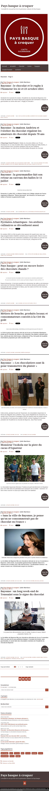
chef (5, 255)
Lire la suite (45, 108)
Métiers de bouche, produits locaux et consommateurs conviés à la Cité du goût (24, 316)
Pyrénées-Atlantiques (19, 254)
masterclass (42, 211)
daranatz (45, 116)
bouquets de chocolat (37, 164)
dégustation (37, 211)
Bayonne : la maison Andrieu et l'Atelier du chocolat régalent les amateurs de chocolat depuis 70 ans (22, 131)
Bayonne (12, 116)
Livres (29, 66)
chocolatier (45, 162)
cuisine (2, 255)
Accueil (4, 66)
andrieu (16, 164)
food (26, 211)
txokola (6, 117)
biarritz (12, 756)
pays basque (4, 753)
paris (11, 753)
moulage (18, 658)
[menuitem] (4, 66)
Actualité (13, 66)
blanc (30, 164)
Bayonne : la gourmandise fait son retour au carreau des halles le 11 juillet (21, 177)
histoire (42, 580)
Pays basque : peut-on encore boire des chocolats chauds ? (22, 267)
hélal (2, 658)
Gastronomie (17, 352)
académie (34, 434)
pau (38, 254)
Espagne (37, 66)
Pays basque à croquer (17, 6)
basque (22, 658)
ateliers (44, 254)
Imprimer (4, 92)
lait (27, 164)
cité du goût (30, 254)
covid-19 (35, 303)
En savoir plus (20, 789)
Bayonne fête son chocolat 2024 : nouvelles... (14, 736)
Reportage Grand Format (24, 162)
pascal (2, 117)
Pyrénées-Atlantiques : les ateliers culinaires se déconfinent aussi (22, 223)
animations (8, 658)
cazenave (38, 657)
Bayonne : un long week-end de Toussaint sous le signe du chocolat (22, 593)
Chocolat (21, 66)
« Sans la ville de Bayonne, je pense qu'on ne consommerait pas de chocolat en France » (22, 518)
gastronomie (31, 211)
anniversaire (21, 164)
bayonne (28, 116)
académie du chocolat (35, 116)
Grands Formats (7, 70)
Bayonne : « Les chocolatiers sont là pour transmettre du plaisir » (22, 364)
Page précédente (5, 667)
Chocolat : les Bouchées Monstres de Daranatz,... (15, 730)
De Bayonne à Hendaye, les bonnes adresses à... (15, 718)
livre (36, 580)
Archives (18, 70)
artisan (40, 162)
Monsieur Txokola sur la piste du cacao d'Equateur (21, 446)
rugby (24, 116)
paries (41, 116)
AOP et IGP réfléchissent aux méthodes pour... (14, 724)
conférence (13, 658)
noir (25, 164)
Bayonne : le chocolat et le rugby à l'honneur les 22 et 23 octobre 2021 (22, 87)
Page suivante (29, 667)
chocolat (20, 116)
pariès (23, 211)
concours (17, 753)
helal (38, 580)
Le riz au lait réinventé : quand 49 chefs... (13, 742)
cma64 (41, 254)
